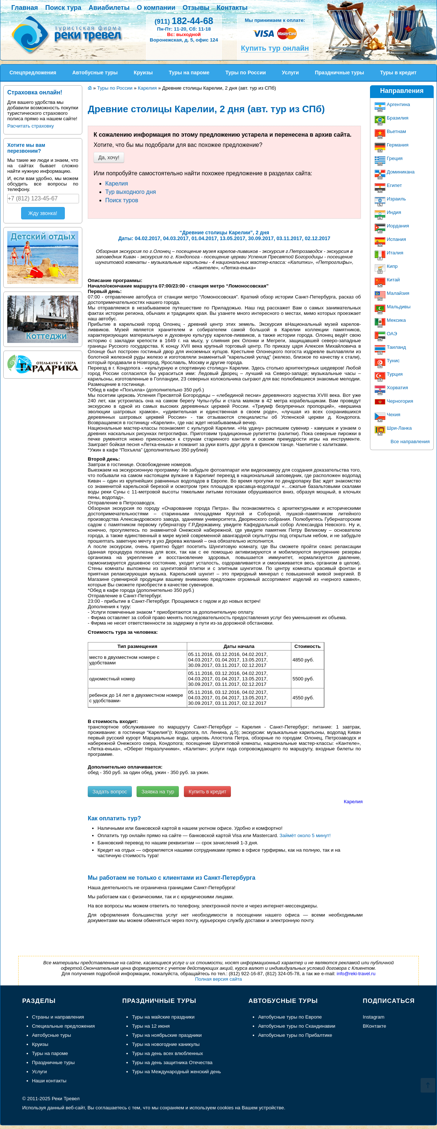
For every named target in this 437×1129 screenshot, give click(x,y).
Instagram (373, 1017)
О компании (156, 7)
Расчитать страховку (30, 126)
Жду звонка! (42, 213)
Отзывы (196, 7)
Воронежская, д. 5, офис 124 (184, 40)
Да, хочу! (108, 157)
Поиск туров (121, 200)
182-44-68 (183, 21)
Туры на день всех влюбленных (167, 1053)
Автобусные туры (51, 1035)
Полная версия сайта (218, 979)
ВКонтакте (374, 1026)
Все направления (410, 441)
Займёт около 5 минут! (305, 835)
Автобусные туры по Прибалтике (295, 1035)
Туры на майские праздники (163, 1017)
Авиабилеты (108, 7)
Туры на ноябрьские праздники (167, 1035)
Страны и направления (58, 1017)
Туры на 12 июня (151, 1026)
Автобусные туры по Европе (290, 1017)
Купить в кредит (207, 791)
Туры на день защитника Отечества (172, 1062)
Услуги (39, 1071)
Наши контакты (49, 1080)
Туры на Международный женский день (176, 1071)
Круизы (40, 1044)
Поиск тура (63, 7)
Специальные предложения (63, 1026)
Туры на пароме (50, 1053)
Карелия (116, 183)
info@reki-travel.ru (356, 973)
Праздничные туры (53, 1062)
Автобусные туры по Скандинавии (296, 1026)
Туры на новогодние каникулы (166, 1044)
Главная (24, 7)
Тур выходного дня (130, 192)
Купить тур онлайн (275, 48)
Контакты (232, 7)
